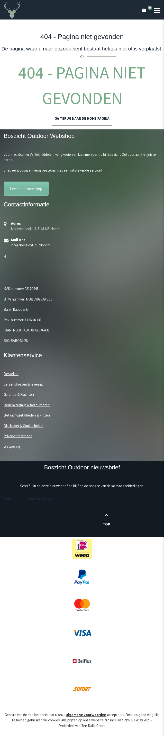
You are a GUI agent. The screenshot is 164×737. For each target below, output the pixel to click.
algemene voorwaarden (86, 714)
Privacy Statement (18, 436)
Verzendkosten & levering (23, 384)
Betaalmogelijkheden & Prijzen (27, 415)
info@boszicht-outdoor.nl (30, 245)
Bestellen (11, 373)
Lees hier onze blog (26, 188)
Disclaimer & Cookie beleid (23, 425)
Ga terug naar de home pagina (82, 118)
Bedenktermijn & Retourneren (27, 405)
